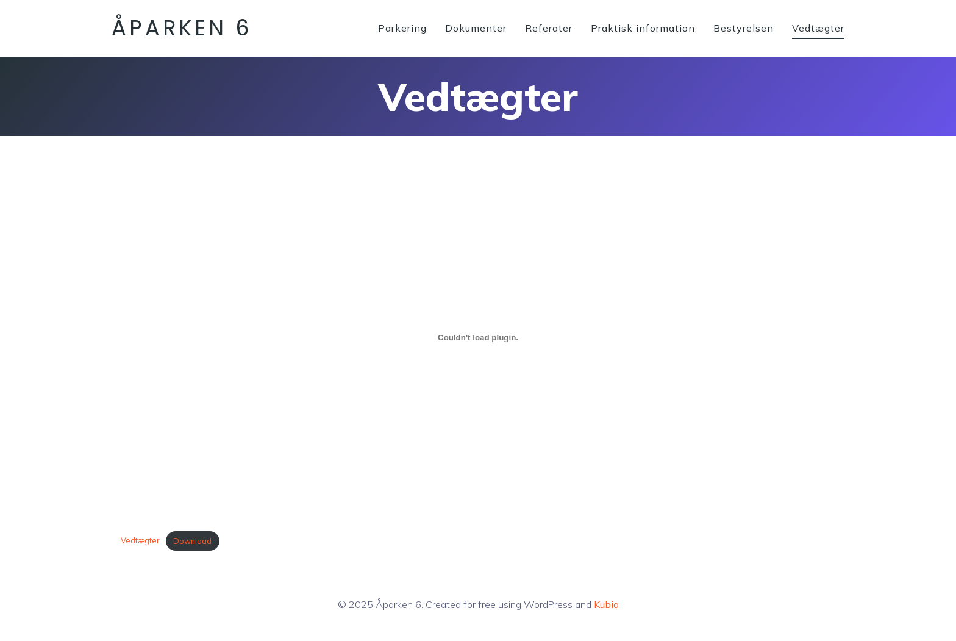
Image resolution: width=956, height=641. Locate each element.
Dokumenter (476, 28)
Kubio (606, 604)
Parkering (402, 28)
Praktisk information (643, 28)
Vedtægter (818, 28)
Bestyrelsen (743, 28)
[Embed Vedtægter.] (478, 337)
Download (192, 541)
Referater (549, 28)
